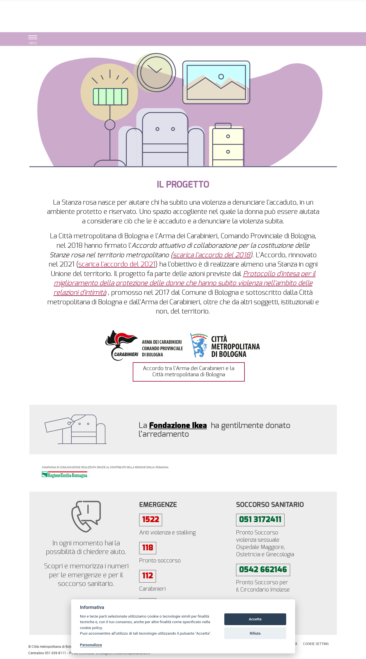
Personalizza (91, 644)
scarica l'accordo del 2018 (211, 255)
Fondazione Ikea (178, 426)
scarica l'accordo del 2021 (116, 264)
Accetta (255, 619)
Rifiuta (255, 633)
